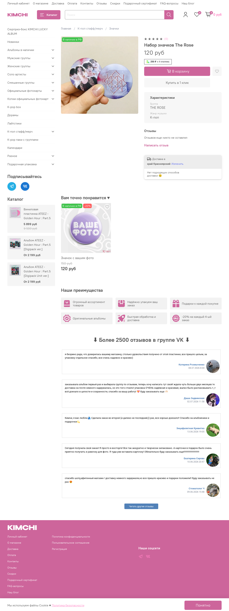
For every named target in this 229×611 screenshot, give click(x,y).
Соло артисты (16, 74)
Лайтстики (14, 123)
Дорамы (12, 115)
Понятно (203, 605)
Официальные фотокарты (24, 91)
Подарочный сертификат (140, 3)
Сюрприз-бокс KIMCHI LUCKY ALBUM (27, 31)
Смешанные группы (20, 82)
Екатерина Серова (194, 458)
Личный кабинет (18, 3)
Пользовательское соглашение (70, 542)
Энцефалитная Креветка (190, 428)
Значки (114, 28)
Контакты (86, 3)
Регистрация (59, 549)
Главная (66, 28)
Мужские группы (18, 58)
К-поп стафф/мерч (90, 28)
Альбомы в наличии (20, 50)
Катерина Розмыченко (191, 364)
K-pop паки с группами (22, 139)
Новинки (13, 42)
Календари (14, 148)
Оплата (72, 3)
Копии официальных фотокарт (27, 99)
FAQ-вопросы (169, 3)
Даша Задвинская (194, 398)
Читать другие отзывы (141, 506)
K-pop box (14, 107)
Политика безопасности (68, 605)
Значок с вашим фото (77, 258)
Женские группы (18, 66)
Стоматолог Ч (196, 488)
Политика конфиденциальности (71, 536)
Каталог (48, 15)
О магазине (40, 3)
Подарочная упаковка (22, 164)
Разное (12, 156)
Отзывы (101, 3)
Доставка (58, 3)
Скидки (115, 3)
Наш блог (188, 3)
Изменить (177, 163)
